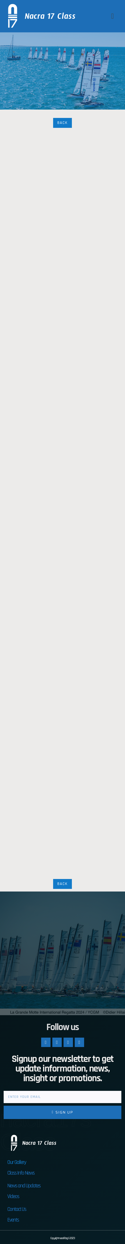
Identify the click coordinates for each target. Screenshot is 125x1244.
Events (13, 1219)
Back (62, 122)
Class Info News (20, 1172)
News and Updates (23, 1185)
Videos (13, 1196)
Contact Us (16, 1209)
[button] (112, 16)
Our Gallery (16, 1162)
